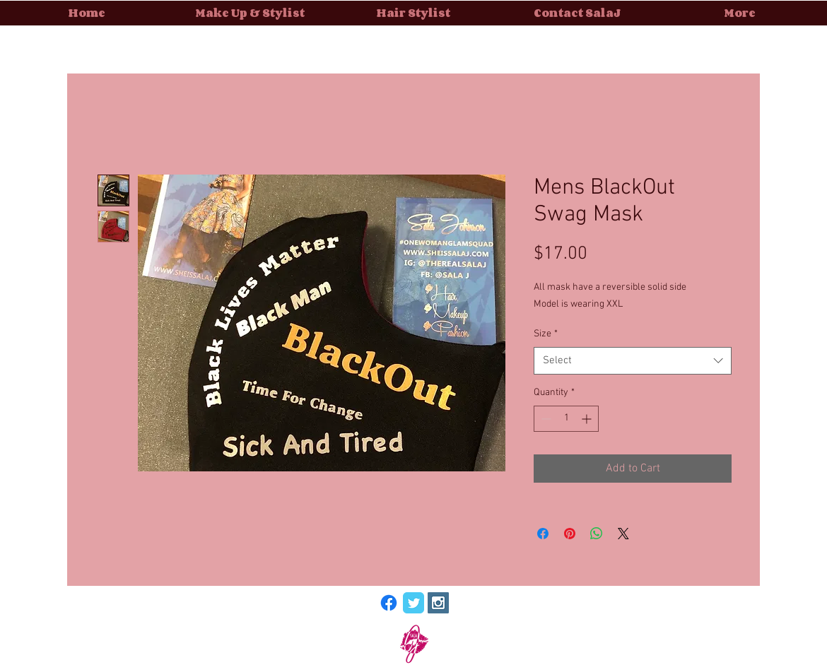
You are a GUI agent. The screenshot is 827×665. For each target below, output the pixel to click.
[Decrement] (544, 418)
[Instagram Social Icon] (438, 602)
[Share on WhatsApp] (596, 533)
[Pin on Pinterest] (569, 533)
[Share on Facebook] (542, 533)
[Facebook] (388, 602)
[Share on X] (623, 533)
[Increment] (588, 418)
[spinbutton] (566, 418)
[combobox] (633, 361)
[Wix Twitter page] (413, 602)
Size (546, 334)
